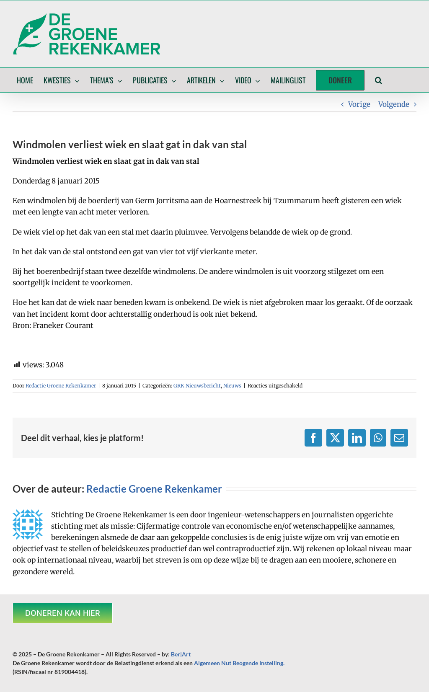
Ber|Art (181, 654)
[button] (378, 80)
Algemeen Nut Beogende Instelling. (239, 662)
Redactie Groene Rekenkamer (61, 385)
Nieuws (232, 385)
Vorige (359, 104)
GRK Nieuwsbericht (197, 385)
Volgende (393, 104)
